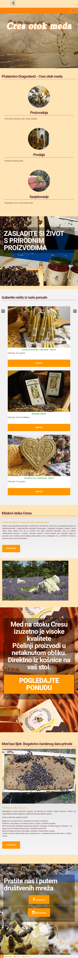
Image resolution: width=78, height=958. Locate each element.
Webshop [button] (8, 956)
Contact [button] (17, 956)
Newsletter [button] (26, 956)
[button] (2, 956)
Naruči (39, 363)
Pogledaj (11, 548)
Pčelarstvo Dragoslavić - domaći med (13, 3)
